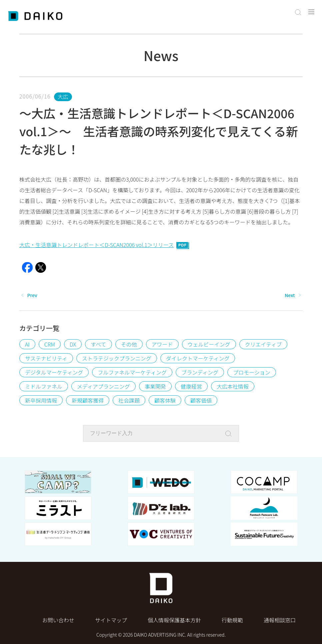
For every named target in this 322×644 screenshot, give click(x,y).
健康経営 (191, 386)
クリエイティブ (263, 344)
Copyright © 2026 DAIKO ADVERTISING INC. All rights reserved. (161, 634)
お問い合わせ (58, 620)
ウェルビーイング (209, 344)
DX (73, 344)
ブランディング (199, 372)
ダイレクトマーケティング (198, 358)
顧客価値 (201, 400)
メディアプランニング (103, 386)
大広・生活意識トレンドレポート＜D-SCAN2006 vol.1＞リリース (104, 245)
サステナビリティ (46, 358)
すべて (98, 344)
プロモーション (251, 372)
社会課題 (129, 400)
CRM (49, 344)
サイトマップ (111, 620)
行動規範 (232, 620)
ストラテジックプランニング (116, 358)
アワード (162, 344)
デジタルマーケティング (54, 372)
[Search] (230, 433)
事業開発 (155, 386)
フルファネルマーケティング (132, 372)
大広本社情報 (233, 386)
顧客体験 (165, 400)
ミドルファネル (43, 386)
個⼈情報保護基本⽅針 (174, 620)
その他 (129, 344)
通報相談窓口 (280, 620)
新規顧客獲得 (88, 400)
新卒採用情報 (41, 400)
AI (27, 344)
